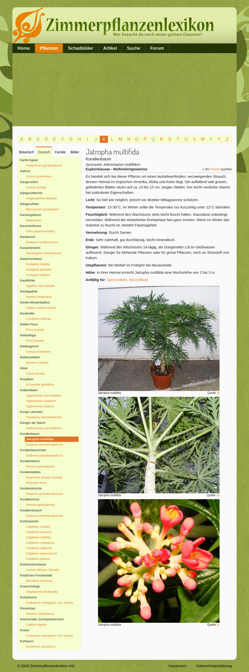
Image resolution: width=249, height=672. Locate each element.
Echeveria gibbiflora (40, 384)
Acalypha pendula (38, 269)
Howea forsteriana (39, 297)
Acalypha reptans (38, 275)
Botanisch (26, 152)
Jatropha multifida (39, 439)
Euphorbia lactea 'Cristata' (44, 477)
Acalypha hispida (38, 264)
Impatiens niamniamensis (44, 417)
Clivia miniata (35, 373)
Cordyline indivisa (38, 319)
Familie (60, 152)
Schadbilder (80, 48)
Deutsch (44, 152)
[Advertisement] (124, 90)
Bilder (75, 152)
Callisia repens (36, 624)
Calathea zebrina (38, 559)
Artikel (110, 48)
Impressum (178, 666)
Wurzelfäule (138, 280)
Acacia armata (36, 187)
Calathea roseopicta (40, 543)
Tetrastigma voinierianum (43, 253)
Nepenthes (33, 220)
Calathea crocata (38, 526)
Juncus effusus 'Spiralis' (43, 570)
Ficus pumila (35, 329)
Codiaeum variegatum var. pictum (49, 602)
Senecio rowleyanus (40, 613)
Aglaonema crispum (40, 406)
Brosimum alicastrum (40, 646)
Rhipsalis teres (36, 483)
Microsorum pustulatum (42, 209)
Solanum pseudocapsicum (44, 444)
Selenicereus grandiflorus (44, 428)
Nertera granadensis (40, 466)
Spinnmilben (117, 280)
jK (218, 495)
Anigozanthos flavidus (41, 198)
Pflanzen (49, 48)
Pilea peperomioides (40, 231)
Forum (157, 48)
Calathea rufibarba (39, 548)
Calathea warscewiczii (41, 553)
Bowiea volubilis (37, 362)
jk (218, 393)
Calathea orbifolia (38, 537)
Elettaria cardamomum (42, 242)
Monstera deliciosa (39, 581)
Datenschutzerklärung (214, 666)
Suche (133, 48)
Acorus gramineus (39, 176)
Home (24, 48)
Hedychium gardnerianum (44, 165)
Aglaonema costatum (41, 401)
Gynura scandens (38, 351)
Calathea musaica (38, 532)
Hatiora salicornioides (41, 308)
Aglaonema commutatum (43, 395)
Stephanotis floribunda (41, 592)
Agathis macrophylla (40, 286)
